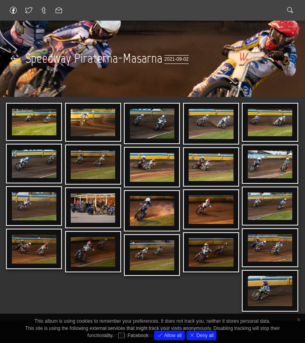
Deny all (204, 335)
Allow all (172, 335)
